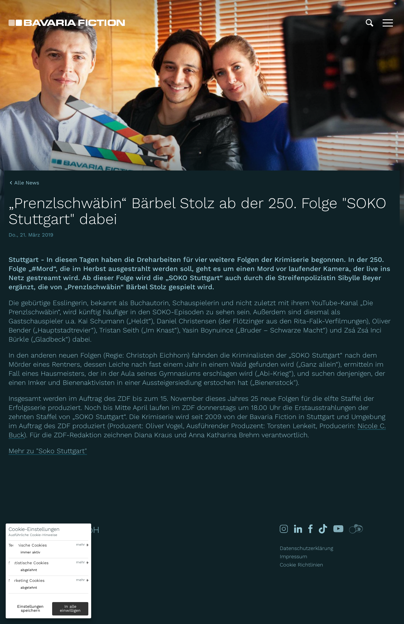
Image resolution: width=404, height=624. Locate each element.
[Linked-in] (297, 528)
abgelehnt (29, 570)
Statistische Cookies (28, 563)
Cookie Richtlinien (301, 565)
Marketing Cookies (26, 580)
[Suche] (369, 22)
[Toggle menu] (387, 22)
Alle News (26, 183)
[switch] (24, 552)
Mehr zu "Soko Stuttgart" (48, 451)
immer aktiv (30, 552)
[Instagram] (284, 528)
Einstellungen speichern (30, 608)
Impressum (293, 556)
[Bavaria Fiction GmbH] (67, 23)
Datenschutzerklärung (306, 548)
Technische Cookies (28, 545)
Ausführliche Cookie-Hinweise (33, 535)
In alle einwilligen (70, 608)
